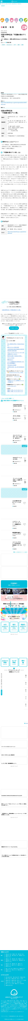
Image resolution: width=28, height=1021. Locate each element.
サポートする (14, 328)
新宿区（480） (9, 955)
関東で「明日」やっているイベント (15, 391)
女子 (15, 44)
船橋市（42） (9, 965)
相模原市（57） (9, 960)
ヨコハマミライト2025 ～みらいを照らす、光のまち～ (17, 437)
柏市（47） (21, 963)
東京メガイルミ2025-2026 (13, 347)
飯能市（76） (22, 968)
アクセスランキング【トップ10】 (16, 372)
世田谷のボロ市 (17, 704)
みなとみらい (9, 44)
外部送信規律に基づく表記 (13, 1016)
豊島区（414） (22, 955)
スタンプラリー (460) (10, 983)
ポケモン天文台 (10, 357)
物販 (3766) (14, 978)
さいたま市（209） (10, 968)
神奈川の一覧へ (9, 961)
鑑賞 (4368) (23, 977)
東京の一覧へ (9, 956)
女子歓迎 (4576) (16, 977)
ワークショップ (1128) (22, 980)
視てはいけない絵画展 (19, 696)
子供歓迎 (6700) (9, 977)
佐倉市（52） (15, 963)
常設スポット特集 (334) (20, 983)
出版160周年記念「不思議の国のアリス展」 (11, 309)
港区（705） (15, 954)
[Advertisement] (14, 12)
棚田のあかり (10, 359)
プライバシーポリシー (5, 1016)
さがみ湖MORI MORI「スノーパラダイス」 (16, 502)
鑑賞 (22, 44)
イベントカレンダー (11, 386)
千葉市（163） (9, 963)
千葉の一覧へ (9, 966)
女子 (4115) (9, 978)
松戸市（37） (15, 965)
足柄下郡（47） (16, 960)
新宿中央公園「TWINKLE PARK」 (14, 355)
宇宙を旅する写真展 (11, 365)
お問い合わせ (21, 1016)
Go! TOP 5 (1, 692)
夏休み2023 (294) (10, 985)
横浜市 (3, 44)
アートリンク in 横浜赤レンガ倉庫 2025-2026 (17, 480)
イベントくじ (17, 376)
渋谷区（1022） (9, 954)
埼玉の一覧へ (9, 971)
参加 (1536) (14, 980)
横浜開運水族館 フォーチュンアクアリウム (16, 534)
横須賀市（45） (22, 960)
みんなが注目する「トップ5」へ (11, 723)
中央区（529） (21, 954)
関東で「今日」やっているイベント (15, 390)
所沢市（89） (16, 968)
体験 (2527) (9, 980)
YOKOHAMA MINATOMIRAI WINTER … (17, 406)
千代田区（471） (16, 955)
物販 (18, 44)
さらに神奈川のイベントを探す (21, 552)
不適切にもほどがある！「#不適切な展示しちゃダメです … (20, 676)
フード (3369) (20, 978)
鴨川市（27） (21, 965)
